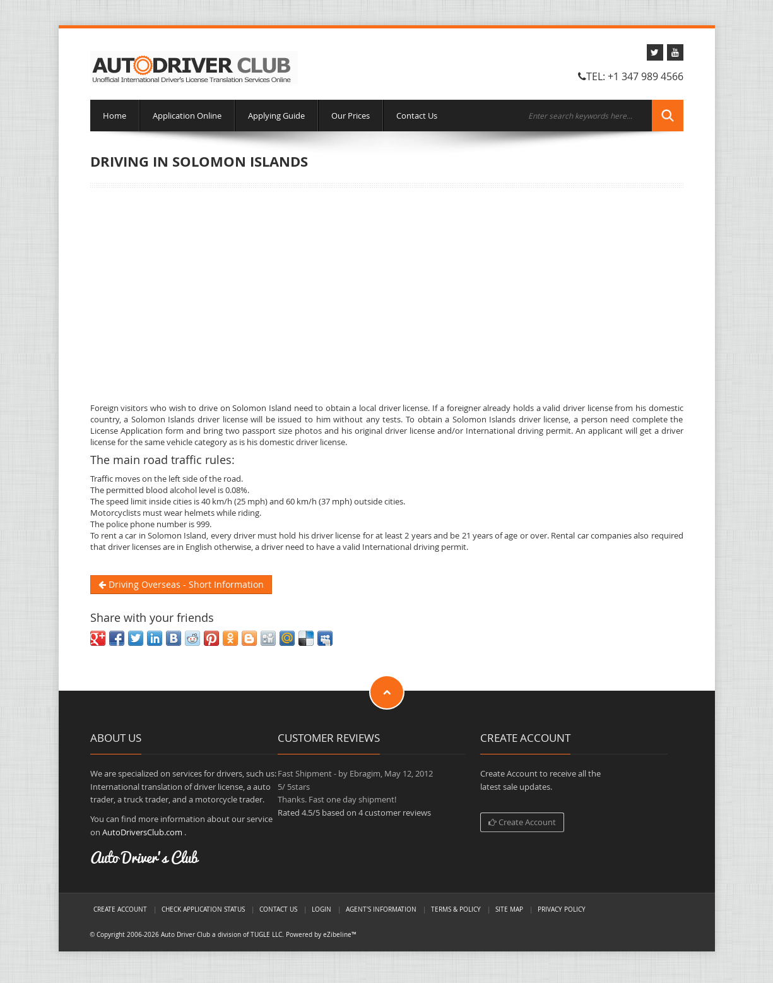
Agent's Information (381, 909)
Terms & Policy (456, 909)
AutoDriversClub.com (142, 832)
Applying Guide (276, 115)
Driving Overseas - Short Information (181, 584)
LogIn (321, 909)
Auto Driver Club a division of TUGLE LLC (221, 934)
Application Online (187, 115)
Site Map (509, 909)
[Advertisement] (386, 294)
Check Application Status (203, 909)
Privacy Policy (562, 909)
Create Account (522, 822)
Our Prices (350, 115)
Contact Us (416, 115)
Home (114, 115)
